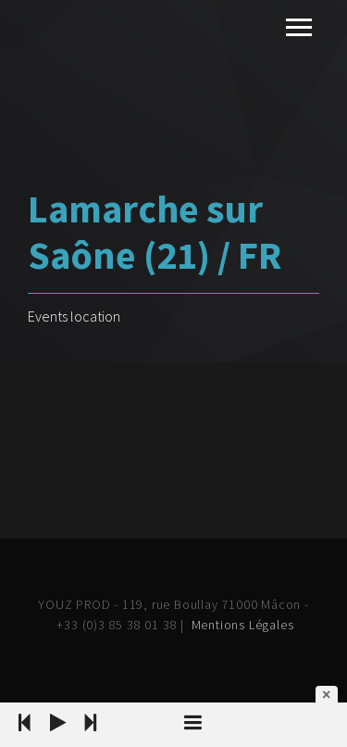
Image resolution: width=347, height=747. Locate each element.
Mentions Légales (243, 624)
